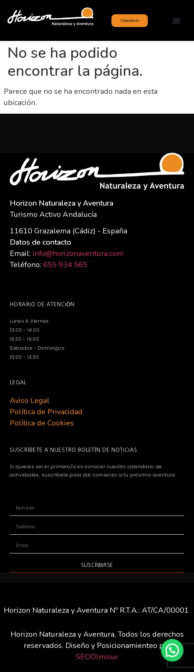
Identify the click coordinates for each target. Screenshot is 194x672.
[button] (176, 20)
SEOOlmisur (97, 657)
